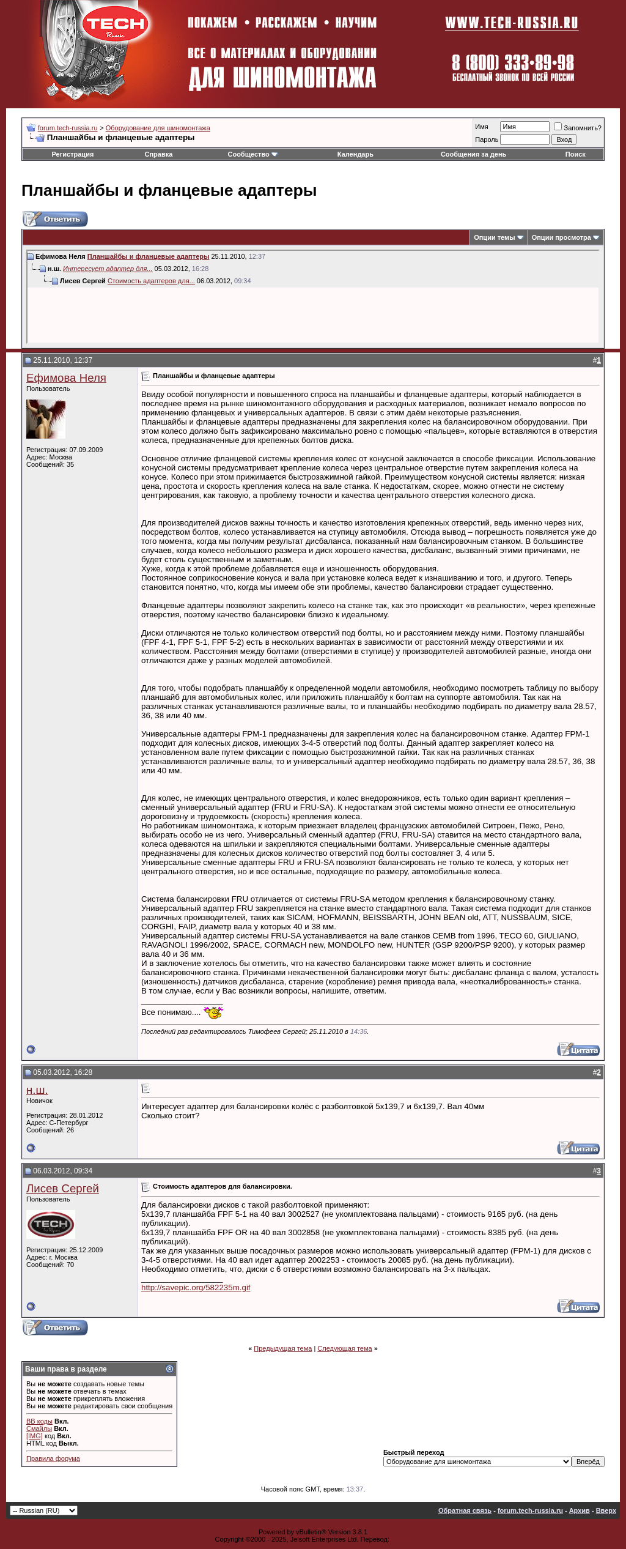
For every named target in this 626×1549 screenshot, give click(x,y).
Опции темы (494, 237)
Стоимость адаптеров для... (151, 280)
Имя (481, 126)
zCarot (401, 1539)
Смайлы (39, 1428)
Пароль (486, 139)
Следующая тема (344, 1348)
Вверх (606, 1510)
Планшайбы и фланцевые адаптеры (148, 256)
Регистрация (73, 154)
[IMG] (34, 1435)
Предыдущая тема (283, 1348)
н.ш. (37, 1089)
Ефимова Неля (66, 377)
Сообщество (252, 154)
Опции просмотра (561, 237)
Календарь (355, 154)
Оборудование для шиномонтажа (158, 128)
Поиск (575, 154)
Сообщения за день (473, 154)
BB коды (39, 1421)
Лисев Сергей (62, 1188)
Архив (579, 1510)
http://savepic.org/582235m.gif (196, 1287)
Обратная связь (465, 1510)
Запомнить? (578, 128)
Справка (159, 154)
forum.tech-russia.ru (68, 128)
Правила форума (53, 1458)
